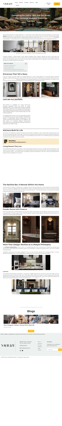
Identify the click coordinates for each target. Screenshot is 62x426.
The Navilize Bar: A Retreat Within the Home (14, 69)
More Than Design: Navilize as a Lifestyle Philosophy (15, 70)
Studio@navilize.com (25, 348)
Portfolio (26, 2)
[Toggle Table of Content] (25, 64)
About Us (32, 2)
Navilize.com (40, 277)
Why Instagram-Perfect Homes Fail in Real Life (19, 325)
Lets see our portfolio (9, 66)
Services (21, 2)
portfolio (33, 277)
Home (16, 2)
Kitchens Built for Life (9, 68)
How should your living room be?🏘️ (18, 142)
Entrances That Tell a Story (10, 65)
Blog (37, 2)
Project (6, 334)
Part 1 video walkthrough (10, 79)
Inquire (17, 5)
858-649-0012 (24, 345)
